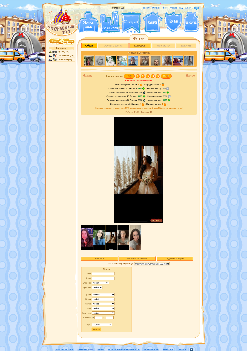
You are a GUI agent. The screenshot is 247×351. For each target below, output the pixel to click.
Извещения (83, 349)
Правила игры (151, 349)
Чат (196, 8)
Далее (190, 75)
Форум (173, 8)
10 (148, 76)
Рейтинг (156, 8)
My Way (61, 52)
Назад (87, 75)
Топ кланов (61, 48)
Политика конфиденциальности (124, 349)
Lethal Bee (63, 59)
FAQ (181, 8)
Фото (165, 8)
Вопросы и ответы (64, 349)
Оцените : (114, 76)
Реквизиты (168, 349)
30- (166, 76)
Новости (146, 8)
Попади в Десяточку (139, 53)
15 (153, 76)
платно (118, 76)
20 (158, 76)
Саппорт (182, 349)
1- (129, 76)
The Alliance (64, 56)
